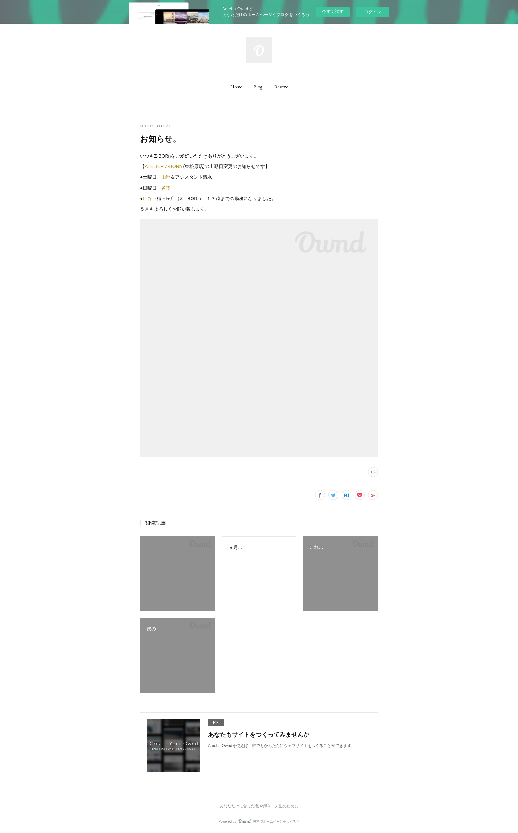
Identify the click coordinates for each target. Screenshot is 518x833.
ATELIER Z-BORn (164, 166)
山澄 (165, 177)
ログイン (372, 11)
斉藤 (165, 188)
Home (236, 87)
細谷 (147, 198)
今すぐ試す (333, 11)
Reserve (281, 87)
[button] (236, 86)
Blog (258, 87)
